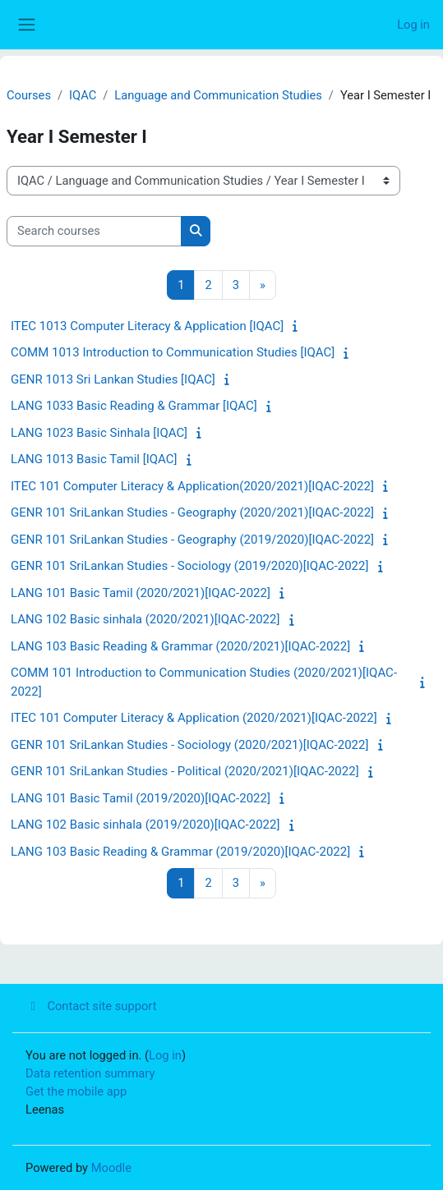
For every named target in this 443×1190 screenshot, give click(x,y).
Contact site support (90, 1006)
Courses (29, 95)
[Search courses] (94, 231)
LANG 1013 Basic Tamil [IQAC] (94, 459)
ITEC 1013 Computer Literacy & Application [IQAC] (147, 326)
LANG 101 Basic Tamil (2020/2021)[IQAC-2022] (140, 593)
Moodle (111, 1167)
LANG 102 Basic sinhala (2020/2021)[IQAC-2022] (145, 619)
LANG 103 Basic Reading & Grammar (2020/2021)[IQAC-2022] (180, 646)
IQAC (82, 95)
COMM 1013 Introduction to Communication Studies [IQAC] (173, 352)
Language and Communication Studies (218, 95)
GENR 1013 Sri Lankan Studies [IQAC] (113, 379)
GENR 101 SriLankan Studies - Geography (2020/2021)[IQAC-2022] (192, 512)
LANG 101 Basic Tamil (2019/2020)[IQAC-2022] (140, 798)
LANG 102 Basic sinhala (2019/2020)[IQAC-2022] (145, 824)
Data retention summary (90, 1073)
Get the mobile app (76, 1091)
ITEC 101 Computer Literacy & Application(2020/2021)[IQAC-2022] (192, 486)
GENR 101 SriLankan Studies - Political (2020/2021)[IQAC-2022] (185, 771)
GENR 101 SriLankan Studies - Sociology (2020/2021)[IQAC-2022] (189, 744)
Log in (413, 24)
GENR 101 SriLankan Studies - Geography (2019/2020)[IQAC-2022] (192, 539)
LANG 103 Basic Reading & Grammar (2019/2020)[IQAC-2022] (180, 851)
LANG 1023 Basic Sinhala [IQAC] (99, 432)
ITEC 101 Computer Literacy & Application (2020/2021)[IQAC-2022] (194, 717)
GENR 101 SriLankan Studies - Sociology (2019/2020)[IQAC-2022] (189, 565)
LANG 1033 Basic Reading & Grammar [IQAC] (134, 405)
